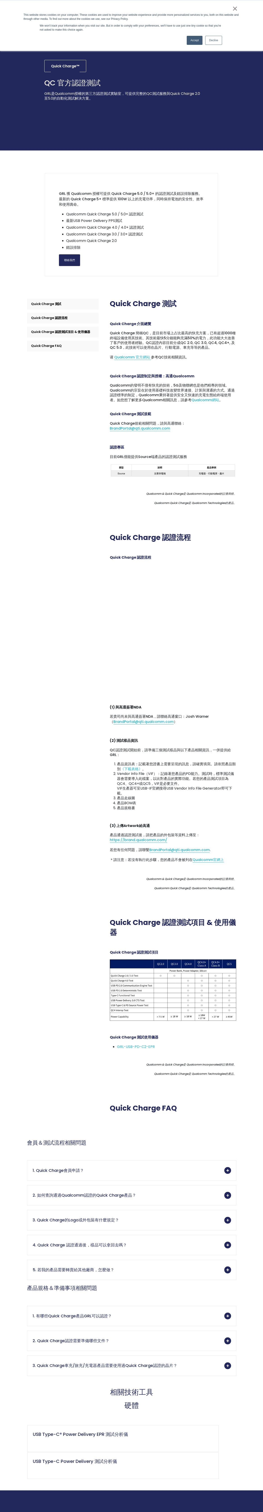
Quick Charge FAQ (48, 370)
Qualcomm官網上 (208, 868)
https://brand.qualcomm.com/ (138, 848)
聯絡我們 (78, 272)
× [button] (235, 9)
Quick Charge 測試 (48, 318)
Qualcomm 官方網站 (132, 374)
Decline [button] (213, 40)
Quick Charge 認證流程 (51, 334)
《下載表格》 (131, 776)
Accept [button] (195, 40)
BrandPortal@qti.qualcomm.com (140, 451)
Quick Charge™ (65, 75)
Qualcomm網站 (205, 420)
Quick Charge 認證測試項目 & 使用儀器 (61, 353)
